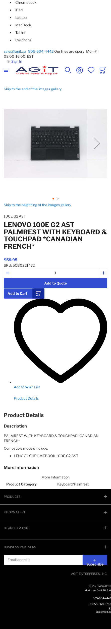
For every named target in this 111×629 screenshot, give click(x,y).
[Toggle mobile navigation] (6, 70)
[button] (97, 143)
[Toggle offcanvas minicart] (102, 70)
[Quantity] (55, 273)
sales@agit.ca (15, 51)
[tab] (55, 415)
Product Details (26, 398)
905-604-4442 (40, 51)
